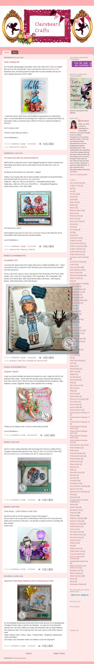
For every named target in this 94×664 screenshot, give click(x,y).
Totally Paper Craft (76, 551)
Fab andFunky (75, 295)
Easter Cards (74, 286)
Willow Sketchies (76, 576)
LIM (71, 358)
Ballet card (73, 202)
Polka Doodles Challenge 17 (79, 417)
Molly (72, 382)
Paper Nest (22, 361)
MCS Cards (74, 371)
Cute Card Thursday (77, 262)
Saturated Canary (76, 472)
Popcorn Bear (74, 464)
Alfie (71, 188)
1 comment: (31, 500)
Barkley (72, 205)
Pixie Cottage (74, 404)
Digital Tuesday (75, 278)
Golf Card (73, 316)
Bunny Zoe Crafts (76, 221)
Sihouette (73, 475)
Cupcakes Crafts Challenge (79, 257)
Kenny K (73, 352)
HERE (49, 518)
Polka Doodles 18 (76, 410)
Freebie (72, 306)
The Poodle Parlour (76, 535)
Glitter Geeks (74, 314)
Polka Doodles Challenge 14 (79, 413)
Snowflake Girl (10, 260)
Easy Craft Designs (76, 289)
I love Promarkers (76, 333)
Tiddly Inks (73, 543)
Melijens (73, 374)
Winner (72, 579)
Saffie (72, 470)
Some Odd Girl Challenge (79, 486)
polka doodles (74, 407)
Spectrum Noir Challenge (78, 491)
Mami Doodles (75, 369)
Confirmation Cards (76, 243)
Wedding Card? (75, 570)
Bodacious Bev (75, 216)
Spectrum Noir (53, 69)
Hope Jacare (74, 327)
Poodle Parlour (75, 461)
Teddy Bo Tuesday (76, 524)
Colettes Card (74, 240)
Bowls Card (74, 218)
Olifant (72, 391)
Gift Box (72, 308)
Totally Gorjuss (75, 548)
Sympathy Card (75, 510)
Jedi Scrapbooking (76, 341)
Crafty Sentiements (76, 251)
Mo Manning (74, 377)
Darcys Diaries (75, 272)
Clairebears (85, 121)
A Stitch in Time (75, 186)
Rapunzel (73, 467)
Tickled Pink (74, 540)
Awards (72, 199)
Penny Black (74, 402)
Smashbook (74, 480)
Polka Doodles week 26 (78, 445)
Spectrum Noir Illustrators (30, 179)
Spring (72, 494)
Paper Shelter (74, 396)
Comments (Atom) (20, 658)
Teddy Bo (52, 67)
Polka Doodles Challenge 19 (79, 422)
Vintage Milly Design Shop (79, 561)
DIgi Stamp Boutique (77, 275)
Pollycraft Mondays (76, 453)
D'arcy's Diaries (75, 267)
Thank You (73, 529)
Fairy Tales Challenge (77, 300)
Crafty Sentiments (76, 254)
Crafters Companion (77, 246)
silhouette (73, 478)
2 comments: (32, 144)
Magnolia (73, 366)
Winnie (72, 581)
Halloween (73, 322)
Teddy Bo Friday (75, 521)
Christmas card (75, 238)
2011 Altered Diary (76, 183)
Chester (72, 235)
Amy (71, 191)
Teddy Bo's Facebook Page (34, 233)
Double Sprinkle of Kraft (78, 284)
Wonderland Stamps (77, 584)
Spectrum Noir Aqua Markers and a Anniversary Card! (28, 581)
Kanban (72, 347)
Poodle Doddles (75, 459)
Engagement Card (76, 292)
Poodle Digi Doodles (77, 456)
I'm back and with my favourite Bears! (21, 158)
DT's (15, 52)
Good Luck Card (75, 319)
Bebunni (73, 208)
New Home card (75, 385)
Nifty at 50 (73, 388)
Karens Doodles (75, 349)
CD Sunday (74, 229)
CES (71, 232)
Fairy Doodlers (75, 297)
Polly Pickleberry (75, 448)
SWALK (72, 504)
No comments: (32, 435)
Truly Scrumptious (76, 554)
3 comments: (32, 357)
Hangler (72, 325)
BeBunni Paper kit (76, 210)
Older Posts (59, 653)
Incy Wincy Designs (76, 338)
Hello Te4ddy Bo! (12, 62)
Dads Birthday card (76, 270)
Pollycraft (73, 450)
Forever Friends (75, 303)
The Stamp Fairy (75, 537)
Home (6, 52)
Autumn (72, 197)
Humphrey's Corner (76, 330)
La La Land (74, 355)
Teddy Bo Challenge (77, 518)
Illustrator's (13, 361)
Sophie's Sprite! (11, 371)
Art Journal (73, 194)
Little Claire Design (76, 360)
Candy (72, 227)
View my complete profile (78, 174)
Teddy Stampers (75, 526)
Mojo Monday (74, 380)
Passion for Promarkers (78, 399)
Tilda (71, 546)
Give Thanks (74, 311)
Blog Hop (73, 213)
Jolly (71, 344)
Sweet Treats (74, 507)
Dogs (72, 281)
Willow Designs (75, 573)
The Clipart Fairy (75, 532)
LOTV (72, 363)
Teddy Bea (24, 249)
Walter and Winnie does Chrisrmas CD (78, 567)
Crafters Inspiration (76, 249)
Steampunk (74, 497)
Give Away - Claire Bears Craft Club (20, 511)
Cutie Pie (73, 264)
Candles (73, 224)
